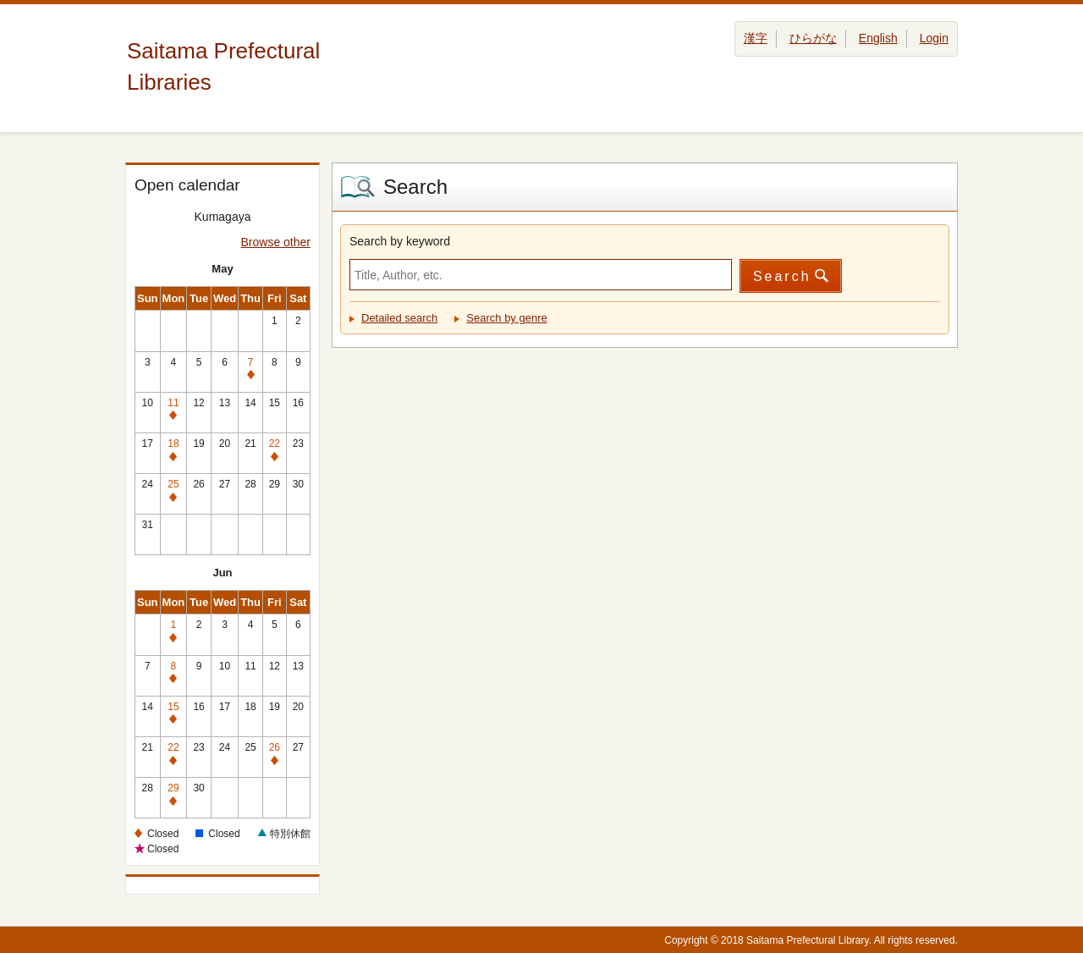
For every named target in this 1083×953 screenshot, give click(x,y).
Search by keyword (399, 241)
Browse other (276, 242)
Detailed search (399, 317)
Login (934, 38)
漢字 (755, 38)
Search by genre (506, 317)
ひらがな (813, 38)
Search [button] (782, 276)
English (878, 38)
